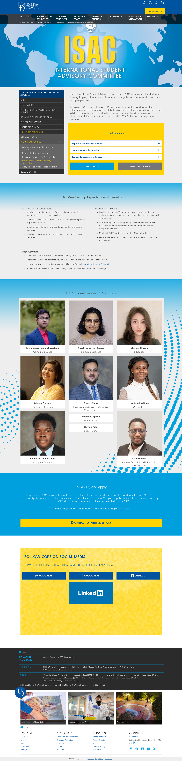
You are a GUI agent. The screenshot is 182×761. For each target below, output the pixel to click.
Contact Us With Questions (91, 522)
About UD (25, 16)
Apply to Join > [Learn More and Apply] (139, 166)
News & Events (28, 172)
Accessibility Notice (100, 737)
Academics (116, 16)
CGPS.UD (138, 575)
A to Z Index (97, 750)
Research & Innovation (135, 17)
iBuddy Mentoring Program (35, 153)
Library (59, 746)
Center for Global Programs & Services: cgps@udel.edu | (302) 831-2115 (71, 675)
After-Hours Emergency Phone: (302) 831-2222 (61, 681)
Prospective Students (44, 17)
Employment (25, 750)
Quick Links (153, 11)
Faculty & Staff (80, 17)
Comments (91, 759)
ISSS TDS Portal (49, 667)
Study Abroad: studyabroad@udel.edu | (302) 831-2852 (64, 678)
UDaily (22, 743)
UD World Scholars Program (36, 117)
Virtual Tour (24, 746)
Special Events (29, 137)
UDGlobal (43, 575)
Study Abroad (27, 105)
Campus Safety (99, 746)
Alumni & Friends (97, 17)
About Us (24, 737)
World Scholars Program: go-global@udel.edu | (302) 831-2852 (113, 678)
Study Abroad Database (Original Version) (99, 667)
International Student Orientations (96, 264)
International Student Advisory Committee (80, 22)
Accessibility (108, 759)
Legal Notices (99, 759)
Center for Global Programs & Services (39, 93)
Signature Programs (43, 22)
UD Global (30, 22)
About (23, 100)
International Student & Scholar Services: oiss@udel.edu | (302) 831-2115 (130, 675)
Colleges (60, 743)
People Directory (99, 740)
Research (60, 750)
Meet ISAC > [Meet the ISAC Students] (91, 166)
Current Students (61, 17)
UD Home (22, 22)
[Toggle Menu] (62, 99)
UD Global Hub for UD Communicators (58, 670)
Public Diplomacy (29, 127)
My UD (95, 743)
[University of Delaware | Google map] (134, 743)
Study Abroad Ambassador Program (39, 167)
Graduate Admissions (65, 740)
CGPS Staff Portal (127, 667)
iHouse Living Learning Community (38, 157)
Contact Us (133, 737)
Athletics (152, 16)
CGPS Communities (58, 22)
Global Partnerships (31, 122)
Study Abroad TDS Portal (69, 667)
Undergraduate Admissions (67, 737)
